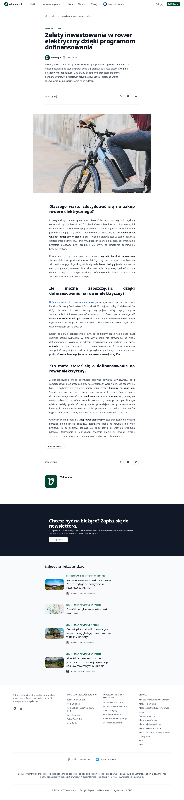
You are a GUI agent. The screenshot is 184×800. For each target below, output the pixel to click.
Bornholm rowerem (112, 722)
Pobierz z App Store (106, 759)
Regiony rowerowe (148, 716)
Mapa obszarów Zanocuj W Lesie (154, 732)
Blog (70, 4)
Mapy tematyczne (52, 4)
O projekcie (144, 736)
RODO (129, 790)
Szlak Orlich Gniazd (76, 699)
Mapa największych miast (151, 724)
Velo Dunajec (73, 703)
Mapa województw (148, 720)
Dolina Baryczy (110, 710)
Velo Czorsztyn (74, 715)
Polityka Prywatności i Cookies (94, 790)
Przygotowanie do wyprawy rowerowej (85, 576)
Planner (81, 4)
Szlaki (33, 4)
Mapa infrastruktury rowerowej (154, 707)
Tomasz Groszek (78, 671)
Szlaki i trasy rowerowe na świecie (83, 605)
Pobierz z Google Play (79, 759)
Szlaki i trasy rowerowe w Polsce (82, 625)
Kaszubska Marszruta (113, 702)
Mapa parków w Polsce (150, 728)
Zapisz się (58, 539)
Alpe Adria (72, 723)
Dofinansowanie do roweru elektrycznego (73, 302)
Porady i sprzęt (54, 28)
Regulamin (117, 790)
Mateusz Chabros (78, 593)
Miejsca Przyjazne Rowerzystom (154, 699)
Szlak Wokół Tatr (75, 719)
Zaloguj (159, 4)
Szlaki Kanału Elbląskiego (115, 718)
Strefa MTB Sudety (112, 714)
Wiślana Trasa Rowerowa (115, 706)
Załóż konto (173, 4)
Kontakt (142, 740)
